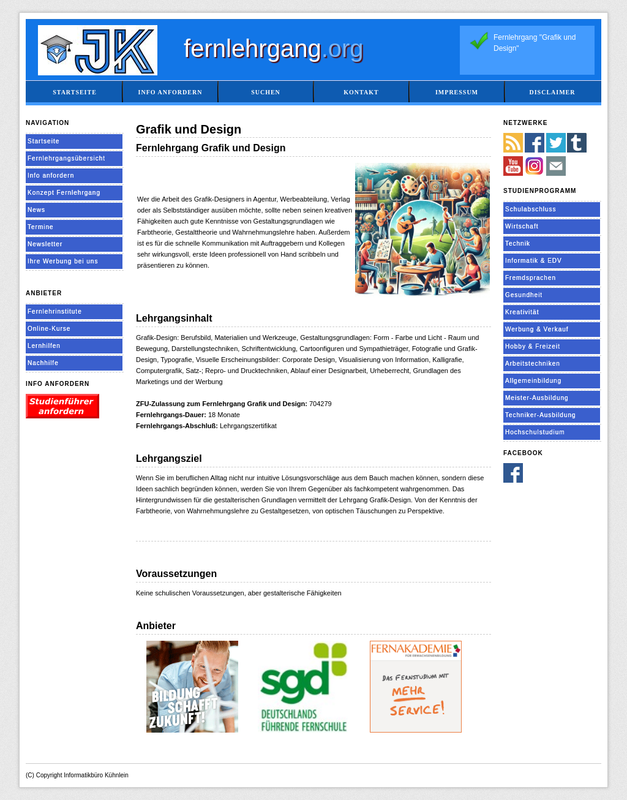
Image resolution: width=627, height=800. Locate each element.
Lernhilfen (44, 345)
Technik (517, 243)
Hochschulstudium (535, 432)
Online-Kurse (49, 328)
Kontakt (361, 92)
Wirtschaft (521, 226)
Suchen (265, 92)
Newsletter (45, 244)
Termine (41, 227)
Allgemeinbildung (533, 380)
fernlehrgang (274, 48)
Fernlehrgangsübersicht (66, 158)
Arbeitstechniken (532, 363)
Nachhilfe (43, 363)
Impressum (456, 92)
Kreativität (522, 312)
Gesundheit (524, 295)
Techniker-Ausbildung (540, 415)
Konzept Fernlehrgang (64, 192)
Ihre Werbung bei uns (63, 261)
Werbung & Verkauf (537, 329)
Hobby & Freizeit (532, 346)
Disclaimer (552, 92)
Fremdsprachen (530, 277)
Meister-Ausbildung (537, 397)
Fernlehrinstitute (55, 311)
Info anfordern (170, 92)
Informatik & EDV (533, 260)
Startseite (75, 92)
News (36, 209)
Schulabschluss (530, 209)
